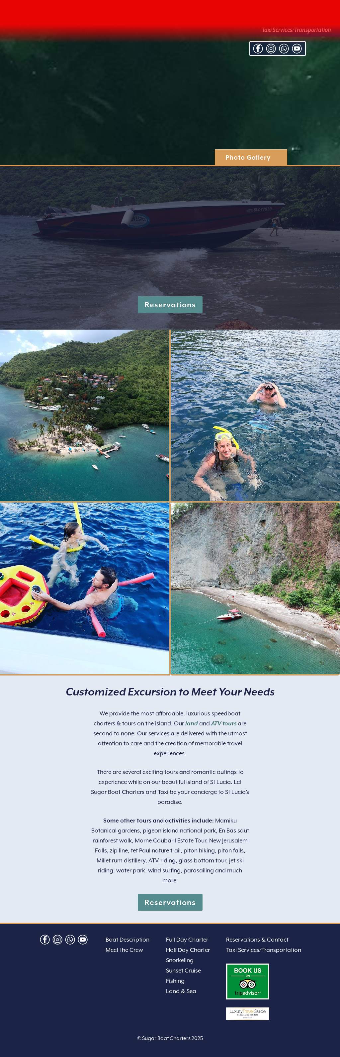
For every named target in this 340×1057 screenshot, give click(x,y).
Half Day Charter (188, 950)
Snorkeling (180, 960)
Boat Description (127, 939)
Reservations (170, 304)
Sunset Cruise (183, 970)
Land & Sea (181, 991)
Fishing (175, 981)
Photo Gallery (248, 157)
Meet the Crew (124, 950)
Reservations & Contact (257, 939)
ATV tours (223, 723)
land (191, 723)
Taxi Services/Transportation (263, 950)
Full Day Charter (187, 939)
